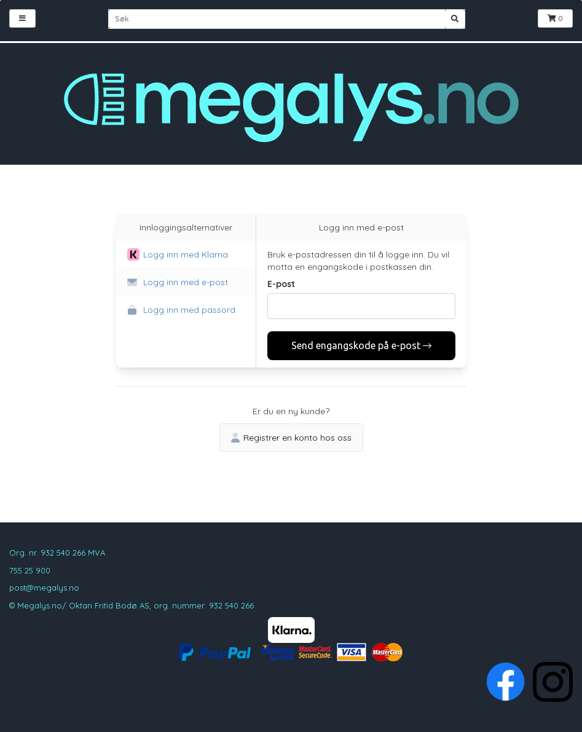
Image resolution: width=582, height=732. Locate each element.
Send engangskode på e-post (361, 345)
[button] (186, 255)
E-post (281, 283)
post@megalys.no (44, 587)
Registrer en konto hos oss (291, 437)
